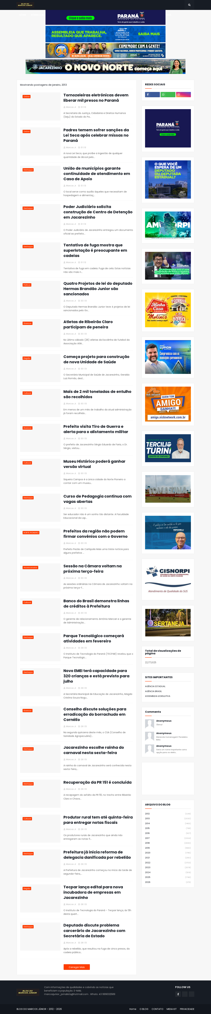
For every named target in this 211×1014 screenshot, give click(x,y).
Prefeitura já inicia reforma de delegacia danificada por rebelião (97, 854)
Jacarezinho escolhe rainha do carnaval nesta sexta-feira (93, 750)
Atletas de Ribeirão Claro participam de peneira (88, 324)
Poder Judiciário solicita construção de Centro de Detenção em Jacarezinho (98, 212)
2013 (168, 818)
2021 (168, 858)
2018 (168, 843)
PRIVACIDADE (187, 1009)
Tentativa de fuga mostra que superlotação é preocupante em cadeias (95, 250)
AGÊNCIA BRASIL (153, 691)
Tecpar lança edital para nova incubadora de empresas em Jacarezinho (93, 892)
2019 (168, 848)
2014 (168, 823)
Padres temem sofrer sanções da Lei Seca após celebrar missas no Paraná (96, 135)
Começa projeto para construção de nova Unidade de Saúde (96, 359)
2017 (168, 838)
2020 (168, 853)
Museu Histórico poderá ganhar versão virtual (94, 464)
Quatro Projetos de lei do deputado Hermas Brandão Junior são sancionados (97, 289)
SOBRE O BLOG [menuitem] (39, 15)
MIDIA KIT (172, 1009)
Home (132, 1009)
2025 (168, 877)
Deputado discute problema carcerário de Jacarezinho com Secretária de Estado (94, 930)
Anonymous (163, 720)
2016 (168, 833)
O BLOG (144, 1009)
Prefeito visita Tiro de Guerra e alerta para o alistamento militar (95, 429)
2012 (168, 814)
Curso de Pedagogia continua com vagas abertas (97, 499)
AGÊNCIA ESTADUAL (155, 686)
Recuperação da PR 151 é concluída (97, 782)
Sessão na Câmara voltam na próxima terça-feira (92, 568)
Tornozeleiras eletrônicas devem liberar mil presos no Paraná (95, 97)
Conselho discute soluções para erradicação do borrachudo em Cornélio (94, 714)
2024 (168, 872)
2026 (168, 882)
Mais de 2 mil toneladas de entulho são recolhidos (97, 394)
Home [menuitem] (22, 15)
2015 (168, 828)
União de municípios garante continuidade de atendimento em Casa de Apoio (96, 174)
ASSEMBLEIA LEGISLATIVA (157, 696)
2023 (168, 867)
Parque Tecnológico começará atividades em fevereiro (93, 638)
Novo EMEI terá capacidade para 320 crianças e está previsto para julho (96, 676)
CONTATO (157, 1009)
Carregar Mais (77, 967)
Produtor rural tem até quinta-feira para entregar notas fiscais (98, 820)
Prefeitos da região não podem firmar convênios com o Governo (95, 533)
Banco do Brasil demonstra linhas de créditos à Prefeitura (96, 603)
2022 (168, 863)
